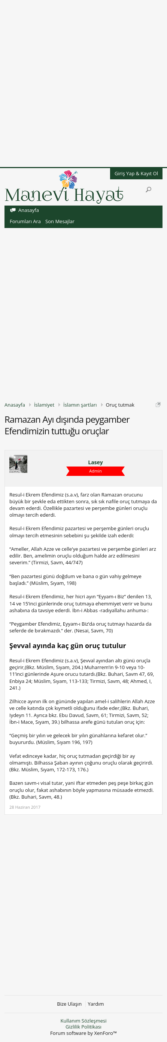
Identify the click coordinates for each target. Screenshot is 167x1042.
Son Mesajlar (60, 221)
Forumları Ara (25, 221)
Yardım (96, 1004)
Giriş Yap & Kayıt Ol (136, 173)
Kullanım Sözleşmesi (83, 1020)
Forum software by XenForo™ (83, 1033)
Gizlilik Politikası (83, 1026)
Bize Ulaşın (69, 1004)
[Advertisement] (83, 83)
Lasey (95, 462)
